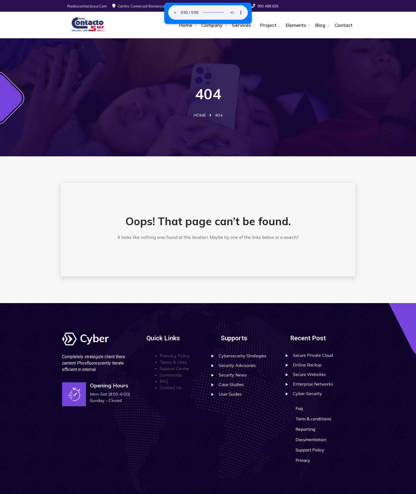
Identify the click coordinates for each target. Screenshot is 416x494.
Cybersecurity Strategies (242, 355)
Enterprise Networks (313, 384)
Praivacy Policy (175, 355)
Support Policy (310, 450)
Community (171, 375)
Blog (321, 25)
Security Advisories (237, 365)
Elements (296, 25)
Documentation (311, 439)
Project (269, 25)
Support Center (174, 368)
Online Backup (307, 364)
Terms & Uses (173, 362)
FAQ (164, 381)
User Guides (230, 394)
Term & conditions (313, 418)
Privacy (303, 460)
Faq (299, 408)
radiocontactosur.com (87, 6)
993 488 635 (268, 6)
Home (186, 25)
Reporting (305, 429)
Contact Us (170, 387)
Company (212, 25)
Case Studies (231, 384)
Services (242, 25)
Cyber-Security (307, 393)
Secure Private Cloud (313, 355)
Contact (344, 25)
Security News (233, 375)
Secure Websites (309, 374)
